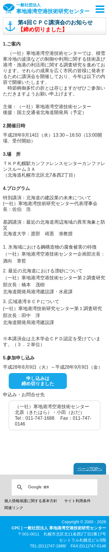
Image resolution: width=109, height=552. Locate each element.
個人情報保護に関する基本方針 (30, 501)
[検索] (53, 487)
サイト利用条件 (77, 501)
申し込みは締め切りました (38, 381)
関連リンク (13, 508)
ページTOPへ (90, 468)
